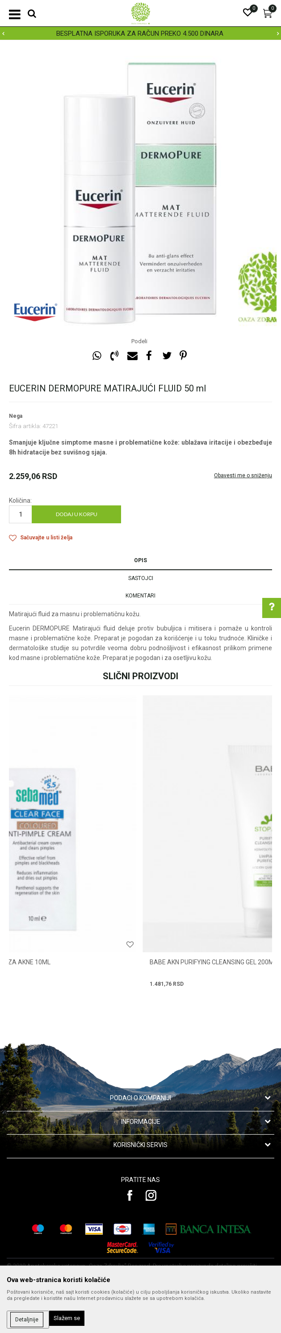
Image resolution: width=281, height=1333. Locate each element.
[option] (140, 33)
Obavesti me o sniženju (243, 475)
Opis (140, 560)
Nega (15, 416)
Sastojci (140, 578)
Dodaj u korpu (76, 514)
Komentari (140, 596)
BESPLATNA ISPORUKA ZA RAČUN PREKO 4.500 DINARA (139, 33)
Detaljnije (26, 1319)
